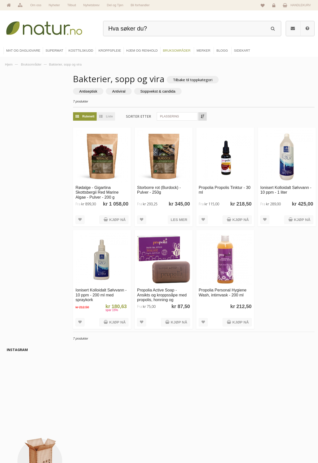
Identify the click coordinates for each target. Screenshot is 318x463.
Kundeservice (277, 423)
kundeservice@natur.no (53, 431)
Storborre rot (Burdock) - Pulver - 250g (166, 187)
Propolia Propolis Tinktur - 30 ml (226, 187)
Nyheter (54, 5)
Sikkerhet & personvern (283, 444)
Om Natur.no (121, 412)
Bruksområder (227, 412)
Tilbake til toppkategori (202, 79)
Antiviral (128, 91)
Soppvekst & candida (167, 91)
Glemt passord (278, 412)
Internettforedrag (229, 423)
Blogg (222, 402)
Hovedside (120, 402)
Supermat (171, 412)
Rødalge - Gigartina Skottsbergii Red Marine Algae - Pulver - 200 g (106, 190)
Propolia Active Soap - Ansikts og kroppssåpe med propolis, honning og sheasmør (169, 292)
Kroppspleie (173, 434)
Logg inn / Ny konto (281, 402)
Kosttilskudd (173, 423)
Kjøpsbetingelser (279, 434)
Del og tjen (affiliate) (231, 434)
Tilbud (71, 5)
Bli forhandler (140, 5)
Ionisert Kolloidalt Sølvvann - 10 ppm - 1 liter (287, 187)
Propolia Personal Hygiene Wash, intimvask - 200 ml (227, 287)
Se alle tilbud (121, 444)
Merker (117, 423)
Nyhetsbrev (91, 5)
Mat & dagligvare (176, 402)
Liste (114, 116)
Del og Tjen (115, 5)
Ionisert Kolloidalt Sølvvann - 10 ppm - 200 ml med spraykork (109, 290)
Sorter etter (147, 116)
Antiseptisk (98, 91)
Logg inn (274, 6)
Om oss (35, 5)
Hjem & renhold (175, 444)
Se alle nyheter (123, 434)
